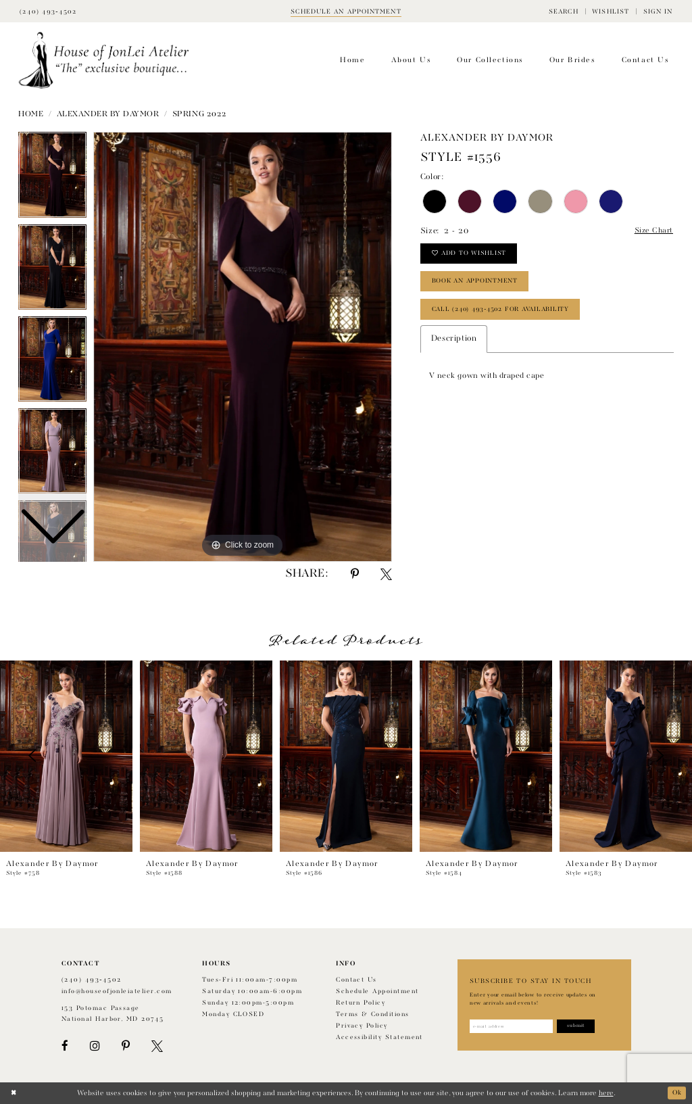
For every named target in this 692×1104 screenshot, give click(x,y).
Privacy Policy (362, 1026)
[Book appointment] (346, 11)
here (606, 1093)
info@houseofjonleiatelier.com (116, 991)
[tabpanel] (242, 347)
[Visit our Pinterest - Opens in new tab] (126, 1046)
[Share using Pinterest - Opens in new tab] (355, 574)
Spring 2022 (199, 114)
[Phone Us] (48, 11)
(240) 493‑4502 (91, 980)
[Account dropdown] (657, 11)
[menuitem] (563, 11)
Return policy (360, 1003)
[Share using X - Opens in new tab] (386, 574)
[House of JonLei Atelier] (103, 60)
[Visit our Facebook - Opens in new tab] (64, 1046)
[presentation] (66, 756)
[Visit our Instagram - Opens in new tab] (94, 1046)
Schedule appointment (377, 991)
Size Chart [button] (652, 232)
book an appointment (480, 287)
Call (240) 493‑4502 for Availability (508, 318)
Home (30, 114)
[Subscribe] (587, 1026)
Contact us (356, 980)
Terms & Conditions (372, 1014)
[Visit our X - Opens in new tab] (157, 1046)
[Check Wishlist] (610, 11)
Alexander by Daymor (108, 114)
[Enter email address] (516, 1026)
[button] (563, 11)
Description (453, 349)
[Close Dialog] (14, 1093)
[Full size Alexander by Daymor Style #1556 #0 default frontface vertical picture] (242, 347)
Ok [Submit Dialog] (675, 1093)
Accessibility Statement (379, 1037)
